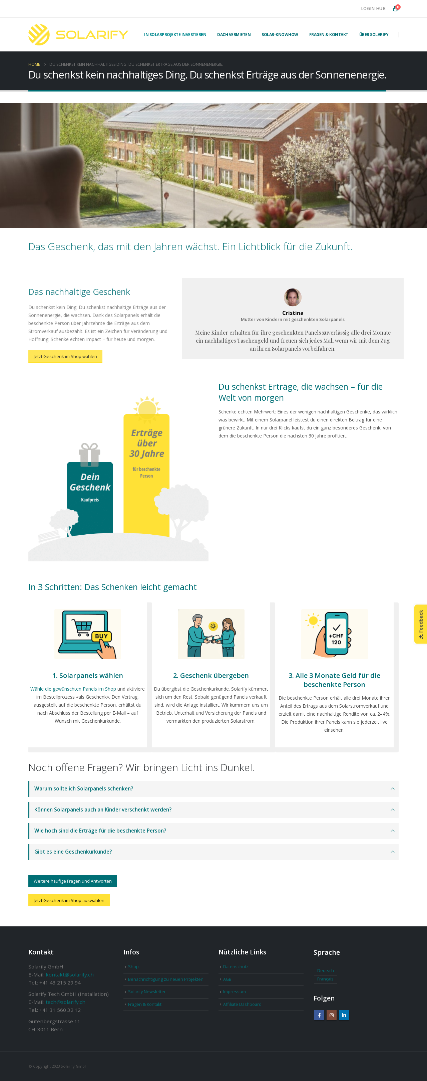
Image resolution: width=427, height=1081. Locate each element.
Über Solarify (374, 34)
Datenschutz (236, 966)
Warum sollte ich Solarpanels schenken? (83, 788)
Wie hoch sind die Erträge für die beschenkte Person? (100, 830)
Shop (133, 966)
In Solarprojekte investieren (175, 34)
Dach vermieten (234, 34)
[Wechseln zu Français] (325, 979)
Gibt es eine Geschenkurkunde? (73, 851)
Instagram (332, 1015)
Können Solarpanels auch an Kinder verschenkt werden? (102, 809)
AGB (227, 979)
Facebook (319, 1015)
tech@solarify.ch (65, 1002)
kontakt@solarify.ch (70, 974)
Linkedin (344, 1015)
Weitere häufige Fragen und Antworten (73, 881)
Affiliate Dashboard (242, 1004)
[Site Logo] (78, 34)
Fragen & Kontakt (328, 34)
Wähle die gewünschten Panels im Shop (73, 689)
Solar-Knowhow (280, 34)
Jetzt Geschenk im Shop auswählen (69, 900)
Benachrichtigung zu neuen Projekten (165, 979)
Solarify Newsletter (147, 992)
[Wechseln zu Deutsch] (325, 971)
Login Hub (373, 8)
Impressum (234, 992)
